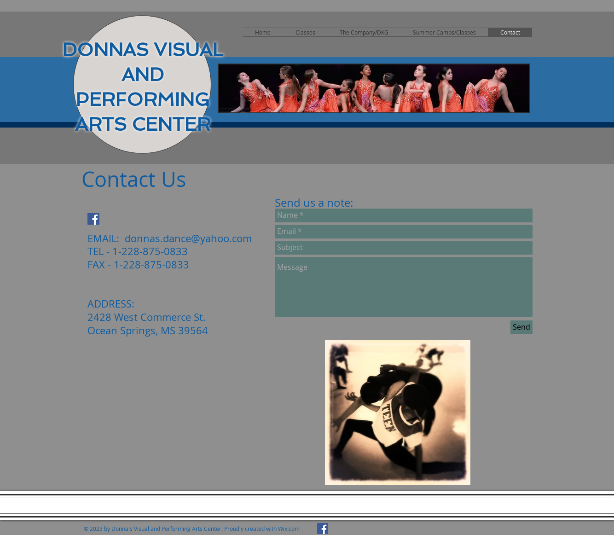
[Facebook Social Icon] (93, 219)
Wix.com (289, 528)
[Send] (521, 327)
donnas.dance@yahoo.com (188, 238)
